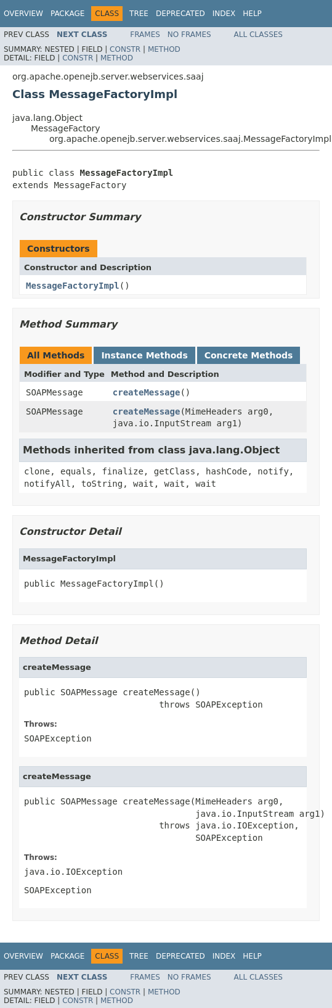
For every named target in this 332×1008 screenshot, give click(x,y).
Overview (23, 13)
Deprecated (180, 13)
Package (67, 13)
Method (164, 49)
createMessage (146, 392)
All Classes (258, 34)
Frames (145, 34)
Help (252, 13)
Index (224, 13)
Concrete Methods (248, 355)
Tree (138, 13)
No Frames (189, 34)
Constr (125, 49)
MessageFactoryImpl (72, 286)
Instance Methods (144, 355)
